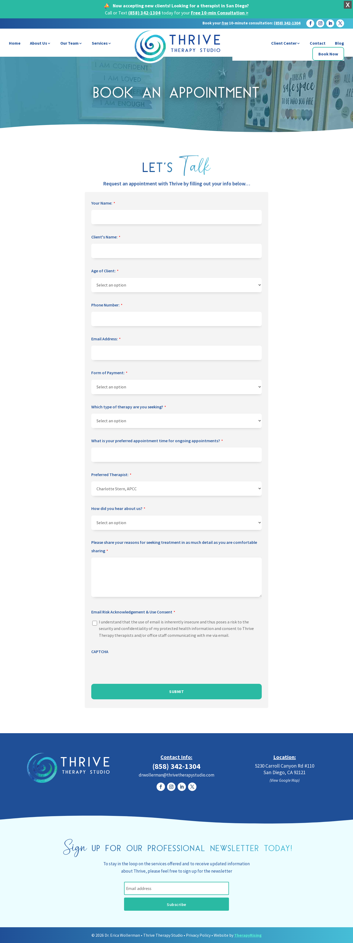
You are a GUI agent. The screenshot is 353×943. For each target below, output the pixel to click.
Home (14, 43)
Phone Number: (106, 305)
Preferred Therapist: (111, 475)
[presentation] (131, 668)
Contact (317, 43)
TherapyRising (248, 935)
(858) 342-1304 (144, 13)
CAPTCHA (99, 651)
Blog (339, 43)
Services (100, 43)
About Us (38, 43)
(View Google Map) (284, 780)
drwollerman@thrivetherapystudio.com (176, 775)
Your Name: (103, 203)
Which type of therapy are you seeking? (128, 407)
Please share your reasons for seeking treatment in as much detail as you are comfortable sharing (174, 548)
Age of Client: (105, 271)
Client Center (284, 43)
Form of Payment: (109, 373)
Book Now (328, 53)
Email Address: (106, 339)
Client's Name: (105, 237)
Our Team (69, 43)
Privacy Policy (198, 935)
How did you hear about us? (118, 509)
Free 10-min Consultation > (219, 13)
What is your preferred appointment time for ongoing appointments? (157, 441)
